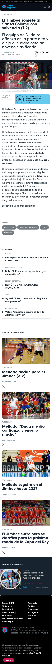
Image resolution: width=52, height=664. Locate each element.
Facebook (33, 609)
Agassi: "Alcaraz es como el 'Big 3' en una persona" (26, 300)
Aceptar (9, 660)
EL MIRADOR (27, 570)
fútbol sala (7, 15)
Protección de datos (12, 618)
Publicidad (7, 609)
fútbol (8, 254)
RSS (29, 618)
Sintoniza (7, 606)
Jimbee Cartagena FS (28, 227)
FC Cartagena (11, 308)
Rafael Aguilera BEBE (14, 267)
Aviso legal (7, 621)
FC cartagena (38, 1)
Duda (44, 227)
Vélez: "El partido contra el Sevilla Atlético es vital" (24, 313)
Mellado (8, 232)
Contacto (32, 603)
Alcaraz (46, 1)
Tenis (7, 295)
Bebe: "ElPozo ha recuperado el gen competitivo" (25, 272)
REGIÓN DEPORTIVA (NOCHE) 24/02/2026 (21, 286)
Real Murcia (28, 1)
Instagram (33, 612)
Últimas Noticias (17, 1)
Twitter (31, 606)
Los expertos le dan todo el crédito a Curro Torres (26, 259)
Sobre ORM (8, 603)
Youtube (32, 615)
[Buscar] (48, 7)
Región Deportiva (13, 281)
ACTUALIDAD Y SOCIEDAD (33, 583)
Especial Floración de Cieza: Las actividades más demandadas (33, 575)
